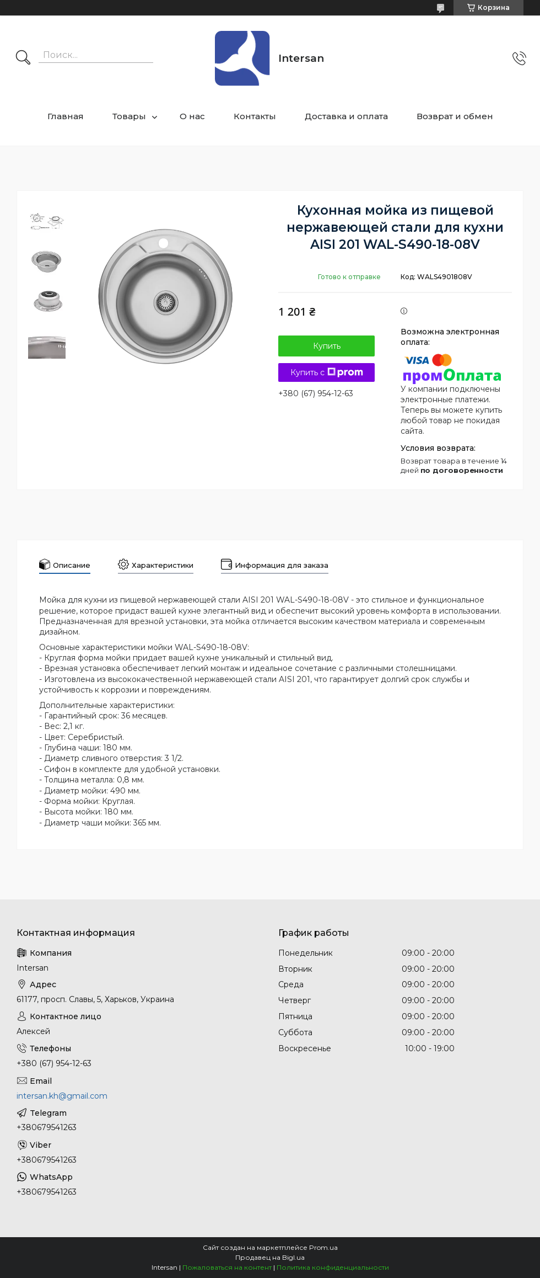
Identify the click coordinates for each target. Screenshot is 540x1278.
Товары (129, 116)
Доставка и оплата (346, 116)
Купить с (326, 372)
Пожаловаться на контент (227, 1267)
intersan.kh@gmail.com (62, 1096)
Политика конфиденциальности (333, 1267)
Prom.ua (323, 1247)
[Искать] (23, 58)
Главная (65, 116)
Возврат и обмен (455, 116)
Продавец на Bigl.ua (270, 1257)
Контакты (255, 116)
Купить (327, 346)
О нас (192, 116)
